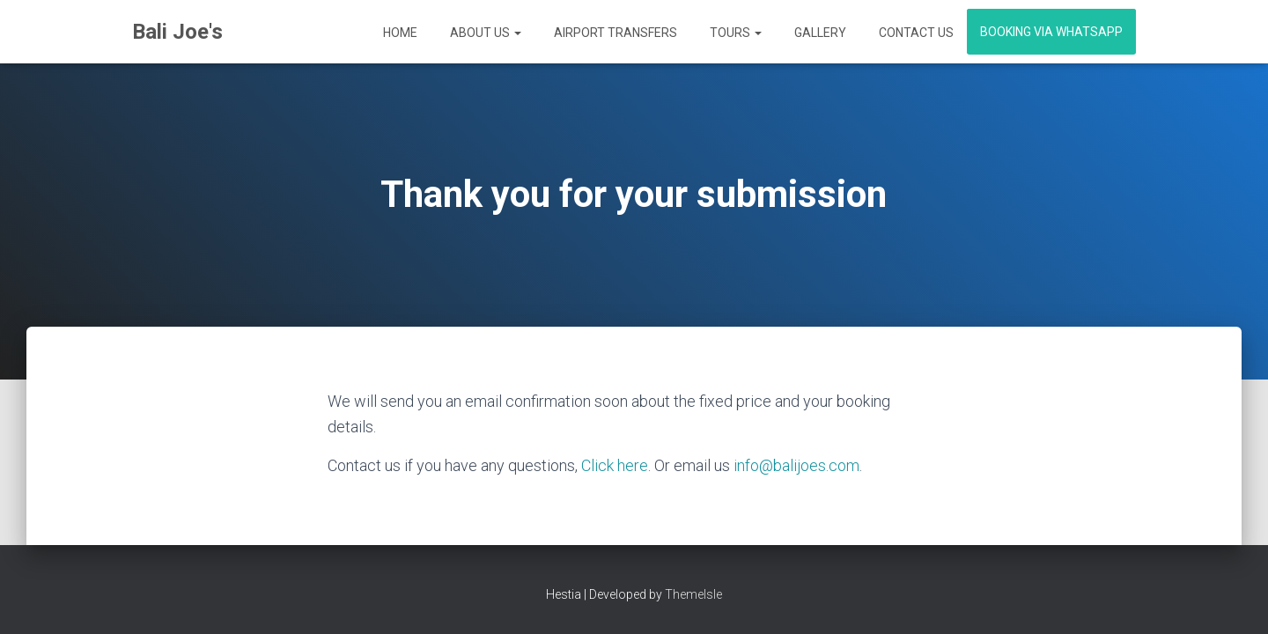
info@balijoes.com (796, 465)
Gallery (819, 33)
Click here (614, 465)
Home (398, 33)
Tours (734, 33)
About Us (484, 33)
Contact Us (915, 33)
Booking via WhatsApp (1051, 32)
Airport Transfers (614, 33)
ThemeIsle (693, 594)
